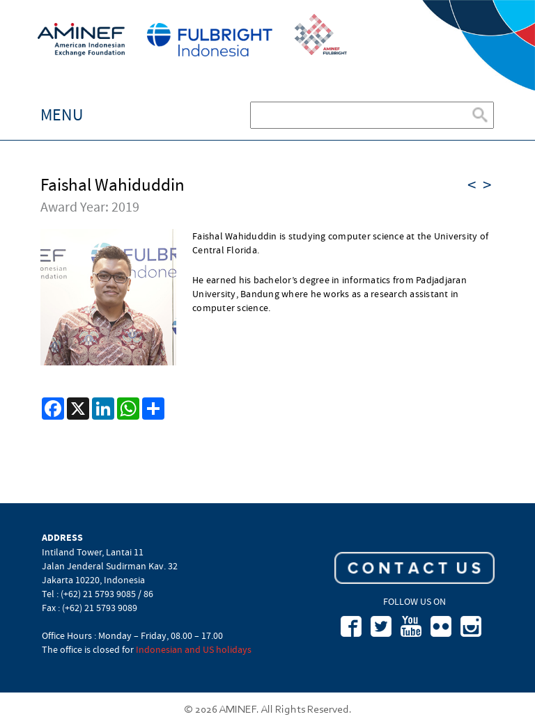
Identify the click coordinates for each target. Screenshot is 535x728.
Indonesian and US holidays (193, 649)
